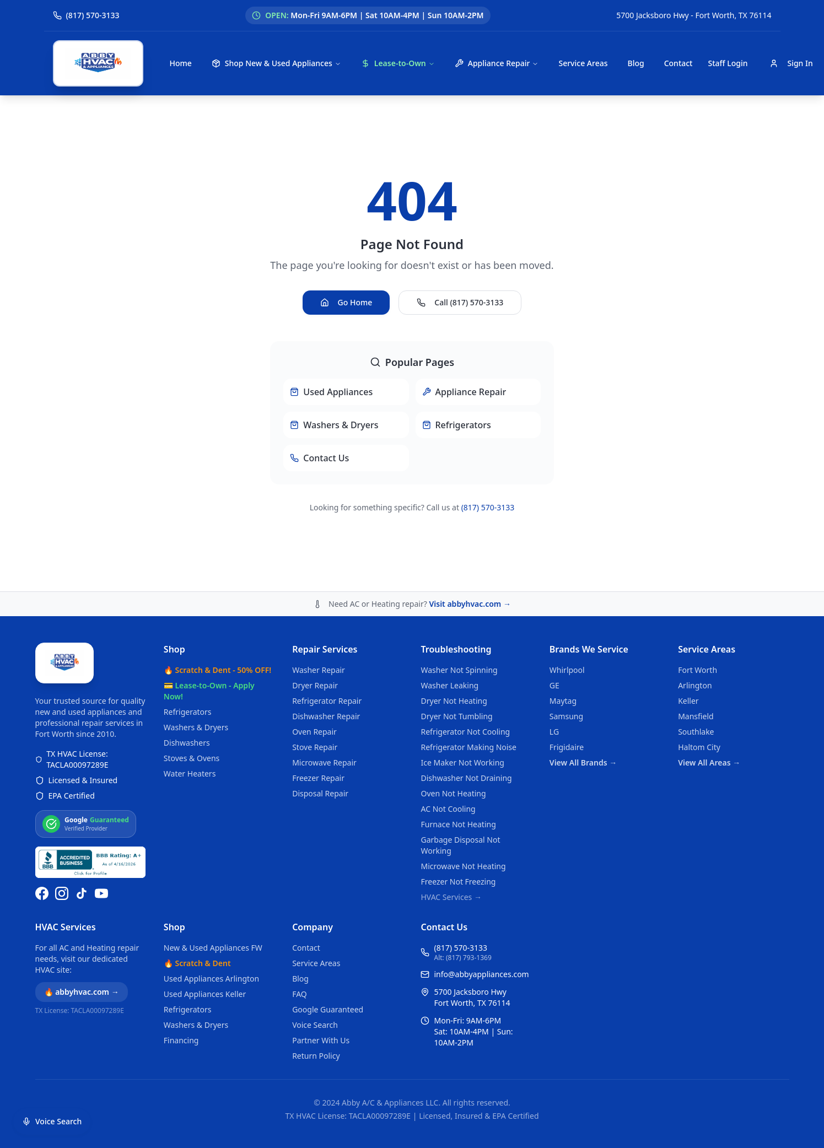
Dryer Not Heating (454, 701)
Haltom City (699, 747)
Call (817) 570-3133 (460, 302)
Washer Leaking (449, 685)
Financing (181, 1040)
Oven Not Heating (453, 793)
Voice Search (315, 1025)
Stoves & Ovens (191, 758)
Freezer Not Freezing (458, 881)
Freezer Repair (318, 778)
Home (181, 63)
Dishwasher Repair (326, 716)
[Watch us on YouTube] (101, 893)
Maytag (563, 701)
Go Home (346, 302)
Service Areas (582, 63)
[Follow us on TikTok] (81, 893)
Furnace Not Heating (458, 824)
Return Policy (316, 1055)
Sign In (790, 63)
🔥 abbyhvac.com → (81, 992)
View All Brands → (583, 762)
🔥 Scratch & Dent (197, 963)
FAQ (299, 994)
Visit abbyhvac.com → (470, 604)
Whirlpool (567, 670)
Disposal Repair (320, 793)
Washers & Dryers (196, 727)
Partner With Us (320, 1040)
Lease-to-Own (398, 63)
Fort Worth (697, 670)
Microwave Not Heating (463, 866)
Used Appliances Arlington (211, 978)
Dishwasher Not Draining (466, 778)
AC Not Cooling (448, 809)
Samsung (566, 716)
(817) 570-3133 (488, 507)
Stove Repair (314, 747)
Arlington (695, 685)
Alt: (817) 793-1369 (462, 957)
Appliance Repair (497, 63)
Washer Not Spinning (459, 670)
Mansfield (695, 716)
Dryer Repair (315, 685)
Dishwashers (187, 742)
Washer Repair (318, 670)
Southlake (696, 731)
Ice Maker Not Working (462, 762)
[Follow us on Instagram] (61, 893)
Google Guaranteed (327, 1009)
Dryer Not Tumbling (456, 716)
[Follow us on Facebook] (42, 893)
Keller (688, 701)
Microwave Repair (324, 762)
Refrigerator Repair (327, 701)
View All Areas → (709, 762)
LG (554, 731)
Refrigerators (188, 712)
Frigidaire (567, 747)
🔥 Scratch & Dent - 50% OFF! (217, 670)
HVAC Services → (451, 897)
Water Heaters (190, 773)
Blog (635, 63)
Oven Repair (314, 731)
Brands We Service (589, 649)
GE (554, 685)
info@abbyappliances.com (481, 974)
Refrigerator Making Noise (468, 747)
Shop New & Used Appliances (276, 63)
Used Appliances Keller (205, 994)
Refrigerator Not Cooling (465, 731)
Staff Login (727, 63)
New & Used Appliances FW (213, 947)
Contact (678, 63)
